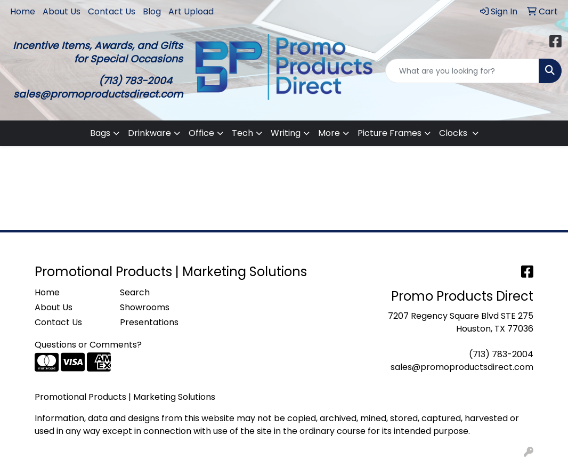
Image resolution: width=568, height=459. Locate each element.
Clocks (454, 133)
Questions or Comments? (88, 345)
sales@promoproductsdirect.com (462, 367)
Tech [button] (242, 133)
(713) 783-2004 (501, 354)
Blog (152, 11)
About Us (61, 11)
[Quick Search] (462, 71)
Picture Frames (389, 133)
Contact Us (111, 11)
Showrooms (144, 307)
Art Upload (191, 11)
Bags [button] (100, 133)
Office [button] (201, 133)
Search (135, 292)
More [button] (329, 133)
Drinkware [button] (149, 133)
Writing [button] (286, 133)
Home (22, 11)
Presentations (149, 322)
